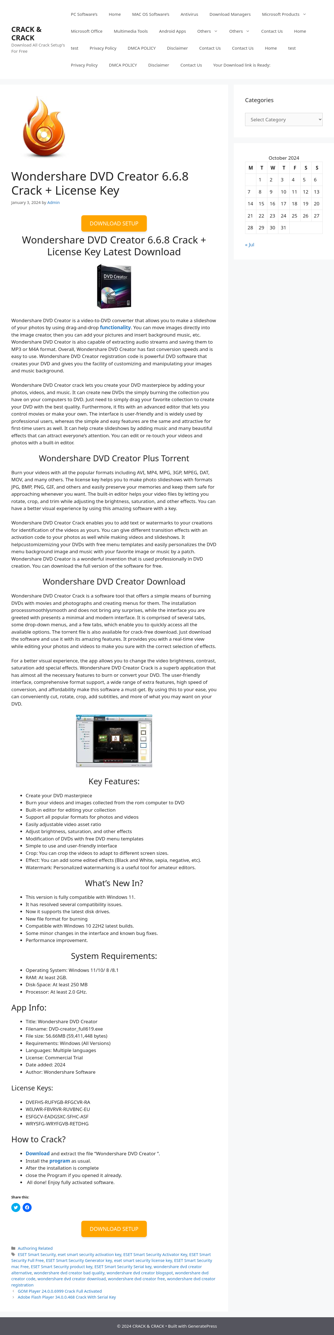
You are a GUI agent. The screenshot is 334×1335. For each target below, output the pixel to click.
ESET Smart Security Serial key (122, 1266)
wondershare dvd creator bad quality (69, 1272)
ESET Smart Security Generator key (79, 1260)
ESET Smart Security (37, 1254)
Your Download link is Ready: (241, 65)
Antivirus (189, 14)
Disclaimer (177, 48)
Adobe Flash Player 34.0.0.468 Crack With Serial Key (67, 1297)
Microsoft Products (287, 14)
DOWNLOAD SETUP (114, 223)
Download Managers (230, 14)
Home (115, 14)
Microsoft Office (86, 31)
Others (210, 31)
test (74, 48)
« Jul (249, 244)
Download (38, 1153)
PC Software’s (84, 14)
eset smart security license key (143, 1260)
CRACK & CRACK (26, 33)
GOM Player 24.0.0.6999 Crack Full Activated (60, 1291)
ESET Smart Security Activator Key (155, 1254)
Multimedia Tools (131, 31)
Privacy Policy (103, 48)
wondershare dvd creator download (72, 1278)
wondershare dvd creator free (136, 1278)
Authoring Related (35, 1248)
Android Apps (172, 31)
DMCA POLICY (142, 48)
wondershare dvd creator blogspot (140, 1272)
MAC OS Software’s (150, 14)
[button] (43, 127)
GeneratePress (202, 1326)
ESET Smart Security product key (61, 1266)
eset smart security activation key (89, 1254)
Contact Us (272, 31)
